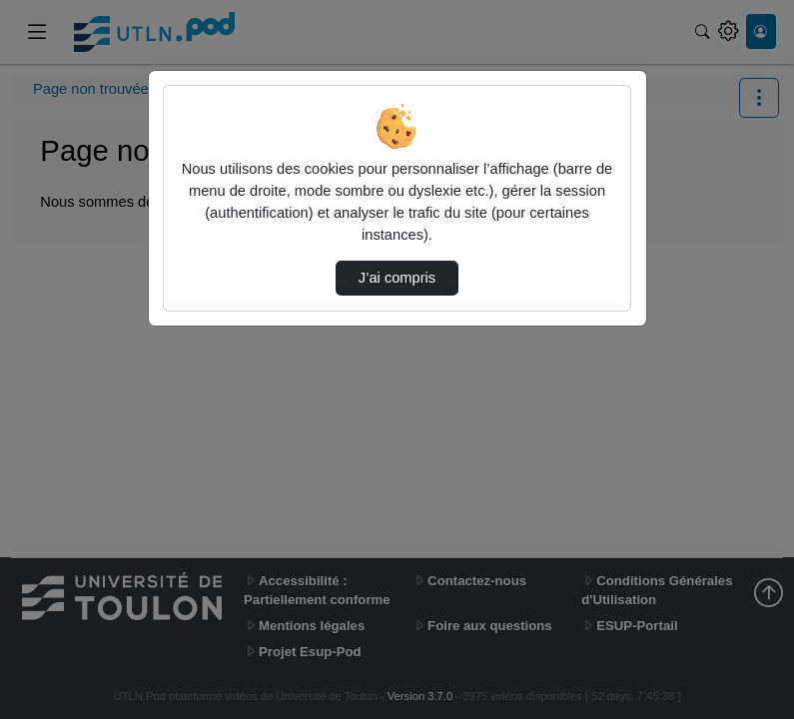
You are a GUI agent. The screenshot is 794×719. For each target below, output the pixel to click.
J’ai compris (397, 278)
